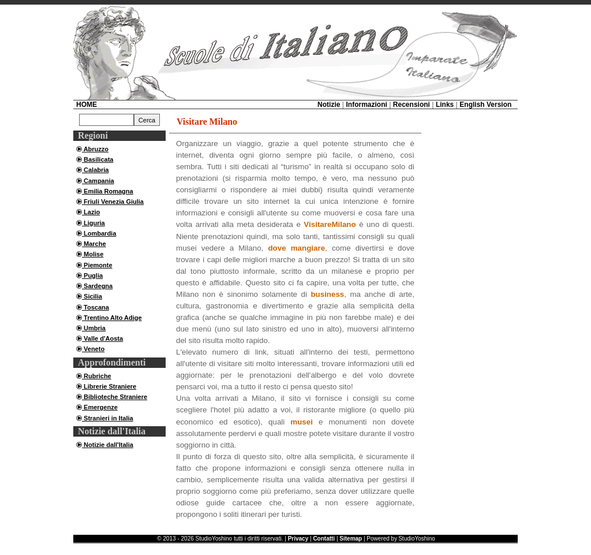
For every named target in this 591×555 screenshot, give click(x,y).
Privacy (298, 538)
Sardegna (97, 285)
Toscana (95, 307)
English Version (485, 104)
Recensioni (411, 104)
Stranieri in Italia (107, 418)
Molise (92, 254)
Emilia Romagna (107, 191)
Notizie (328, 104)
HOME (86, 104)
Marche (94, 243)
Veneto (93, 348)
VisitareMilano (330, 224)
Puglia (92, 275)
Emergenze (100, 407)
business (327, 294)
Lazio (91, 211)
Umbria (94, 328)
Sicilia (92, 296)
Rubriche (96, 376)
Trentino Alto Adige (112, 317)
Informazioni (366, 104)
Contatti (324, 538)
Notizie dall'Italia (107, 444)
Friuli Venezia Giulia (113, 201)
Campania (98, 180)
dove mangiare (296, 248)
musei (301, 422)
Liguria (93, 222)
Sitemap (350, 538)
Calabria (95, 169)
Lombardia (99, 233)
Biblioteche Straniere (114, 396)
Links (445, 104)
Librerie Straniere (109, 386)
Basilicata (97, 159)
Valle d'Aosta (102, 338)
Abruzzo (95, 149)
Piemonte (97, 265)
